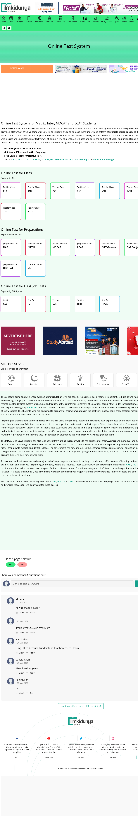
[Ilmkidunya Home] (16, 7)
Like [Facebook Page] (17, 757)
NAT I (128, 464)
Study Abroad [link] (106, 19)
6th (59, 481)
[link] (47, 8)
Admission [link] (39, 19)
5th (54, 481)
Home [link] (3, 19)
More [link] (131, 19)
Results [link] (96, 19)
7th (63, 481)
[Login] (9, 28)
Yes (11, 564)
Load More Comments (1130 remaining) (81, 706)
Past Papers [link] (72, 19)
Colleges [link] (19, 19)
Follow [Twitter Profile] (81, 757)
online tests (33, 407)
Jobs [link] (117, 19)
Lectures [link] (49, 19)
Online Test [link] (60, 19)
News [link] (11, 19)
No (22, 564)
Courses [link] (28, 19)
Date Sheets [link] (85, 19)
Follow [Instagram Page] (113, 757)
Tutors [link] (124, 19)
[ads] (18, 341)
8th (71, 481)
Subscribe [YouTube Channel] (49, 757)
